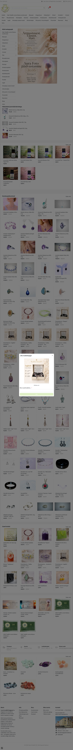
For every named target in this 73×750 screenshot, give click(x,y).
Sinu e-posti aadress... (25, 388)
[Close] (52, 355)
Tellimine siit (36, 385)
